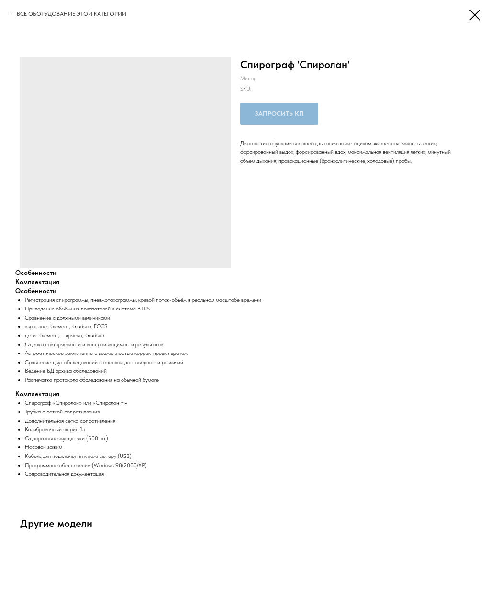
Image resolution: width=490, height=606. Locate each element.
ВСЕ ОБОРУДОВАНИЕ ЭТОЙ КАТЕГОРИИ (71, 14)
